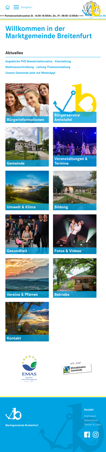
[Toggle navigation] (16, 6)
